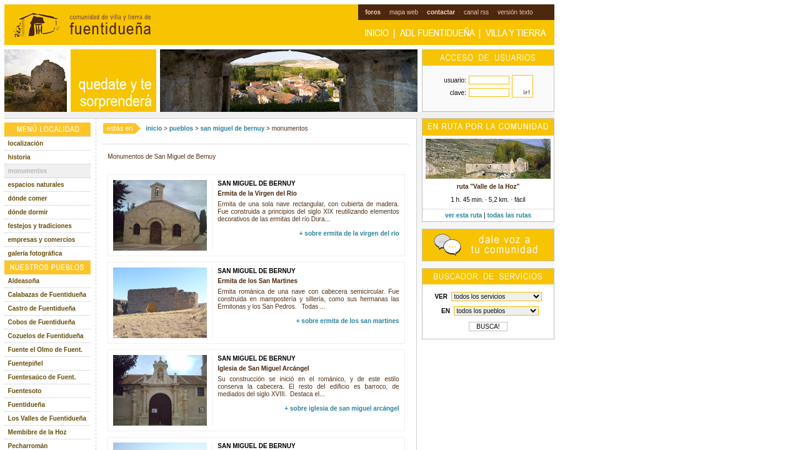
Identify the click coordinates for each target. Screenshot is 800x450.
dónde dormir (28, 212)
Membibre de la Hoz (37, 432)
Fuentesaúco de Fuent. (42, 377)
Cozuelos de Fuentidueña (46, 335)
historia (19, 157)
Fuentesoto (25, 391)
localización (26, 143)
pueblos (181, 128)
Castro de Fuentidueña (42, 308)
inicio (154, 128)
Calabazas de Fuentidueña (47, 294)
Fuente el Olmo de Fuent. (45, 349)
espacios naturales (36, 184)
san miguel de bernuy (232, 128)
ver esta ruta (463, 215)
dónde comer (28, 198)
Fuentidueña (26, 404)
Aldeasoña (24, 281)
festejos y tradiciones (40, 225)
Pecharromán (28, 445)
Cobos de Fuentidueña (42, 322)
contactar (441, 12)
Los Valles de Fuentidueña (47, 418)
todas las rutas (510, 215)
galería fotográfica (35, 253)
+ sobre (349, 233)
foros (373, 12)
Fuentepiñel (25, 363)
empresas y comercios (42, 239)
